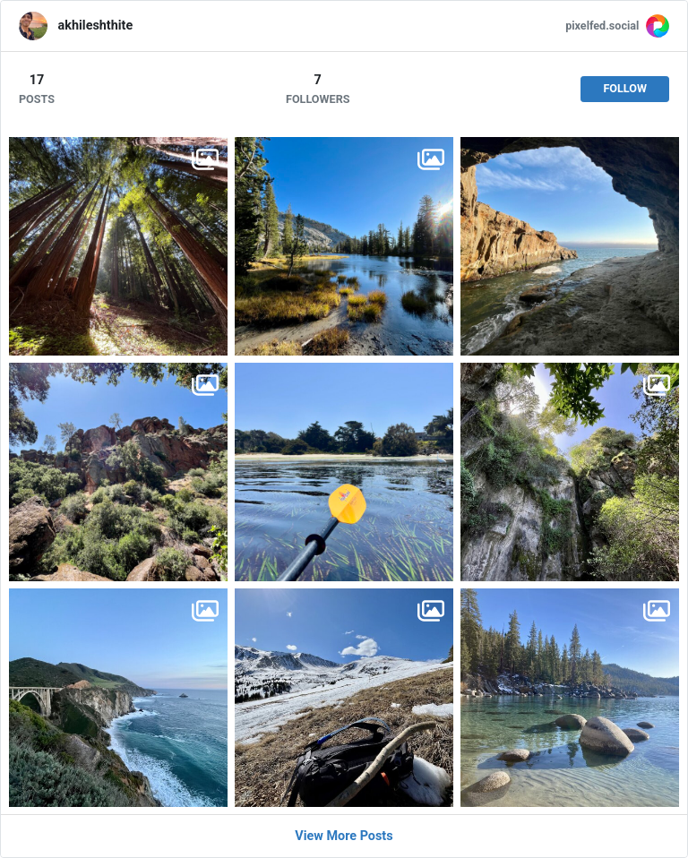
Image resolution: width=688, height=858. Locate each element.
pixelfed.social (602, 25)
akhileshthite (95, 25)
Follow (625, 88)
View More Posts (343, 836)
